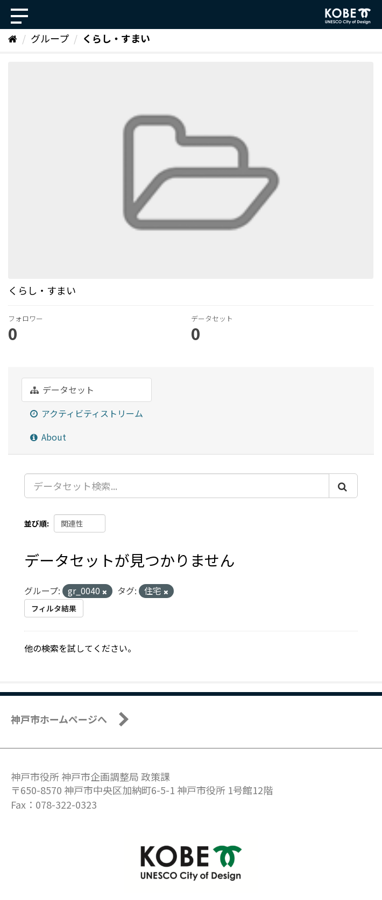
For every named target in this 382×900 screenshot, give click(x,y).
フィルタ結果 (53, 608)
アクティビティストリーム (86, 413)
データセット (62, 389)
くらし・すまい (116, 38)
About (48, 436)
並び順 (35, 523)
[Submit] (343, 485)
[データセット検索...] (176, 485)
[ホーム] (12, 38)
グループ (50, 38)
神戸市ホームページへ (59, 719)
